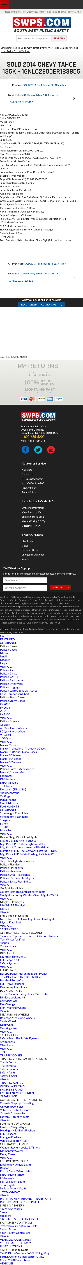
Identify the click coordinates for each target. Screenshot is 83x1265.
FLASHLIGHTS (9, 806)
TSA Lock (6, 786)
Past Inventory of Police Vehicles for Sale (55, 47)
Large (3, 663)
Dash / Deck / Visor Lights (16, 1171)
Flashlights (27, 541)
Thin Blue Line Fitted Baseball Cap (21, 977)
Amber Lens (7, 1041)
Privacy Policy (29, 487)
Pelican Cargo (8, 673)
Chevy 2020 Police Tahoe (15, 1260)
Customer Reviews (32, 525)
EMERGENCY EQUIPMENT (18, 1092)
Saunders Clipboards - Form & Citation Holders (29, 936)
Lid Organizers (9, 782)
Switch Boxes (8, 1229)
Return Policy (29, 492)
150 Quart (6, 738)
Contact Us (28, 474)
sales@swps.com (34, 478)
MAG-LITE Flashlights (14, 905)
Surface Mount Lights (13, 1188)
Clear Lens (6, 1045)
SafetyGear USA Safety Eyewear (20, 1038)
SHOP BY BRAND (11, 1089)
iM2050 (5, 704)
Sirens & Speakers (11, 1208)
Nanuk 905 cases (10, 762)
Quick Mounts (9, 803)
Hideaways (7, 1178)
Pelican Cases (8, 649)
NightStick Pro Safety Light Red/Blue (23, 844)
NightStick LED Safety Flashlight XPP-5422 (27, 854)
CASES (4, 636)
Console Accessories (13, 1113)
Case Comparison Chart (14, 693)
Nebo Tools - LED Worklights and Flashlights (27, 919)
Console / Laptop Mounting (17, 1103)
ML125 (4, 908)
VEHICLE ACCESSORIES (15, 1239)
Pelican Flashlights (11, 867)
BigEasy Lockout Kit (12, 997)
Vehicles (26, 559)
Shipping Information (33, 516)
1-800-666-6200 (35, 483)
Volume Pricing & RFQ (33, 521)
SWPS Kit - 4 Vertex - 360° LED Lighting (24, 1253)
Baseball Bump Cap (12, 980)
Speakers (5, 1215)
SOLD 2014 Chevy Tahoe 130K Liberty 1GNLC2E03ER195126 (33, 99)
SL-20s (4, 826)
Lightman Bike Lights (13, 956)
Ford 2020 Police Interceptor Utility (22, 1256)
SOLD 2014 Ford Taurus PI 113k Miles (39, 85)
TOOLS (4, 1052)
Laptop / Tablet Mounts (14, 1116)
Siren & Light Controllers (15, 1232)
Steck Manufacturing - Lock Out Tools (23, 994)
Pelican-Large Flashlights (15, 881)
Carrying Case (8, 1000)
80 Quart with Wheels (13, 731)
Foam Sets (6, 775)
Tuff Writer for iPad (12, 939)
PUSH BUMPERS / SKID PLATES (20, 1202)
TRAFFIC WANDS (11, 1082)
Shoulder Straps (9, 792)
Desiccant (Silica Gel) (13, 789)
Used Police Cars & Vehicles (15, 51)
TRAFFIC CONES (11, 1055)
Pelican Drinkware (11, 683)
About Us (27, 469)
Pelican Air (6, 670)
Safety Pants (7, 1072)
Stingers (5, 820)
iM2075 (5, 707)
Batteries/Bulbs (30, 550)
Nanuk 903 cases (10, 755)
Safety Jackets (9, 1069)
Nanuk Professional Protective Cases (23, 748)
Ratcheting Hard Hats (13, 987)
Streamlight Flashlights (14, 816)
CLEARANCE (8, 642)
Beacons (5, 1168)
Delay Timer (7, 1154)
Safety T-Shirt (8, 1075)
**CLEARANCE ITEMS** (15, 1243)
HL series (5, 830)
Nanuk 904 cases (10, 758)
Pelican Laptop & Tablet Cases (18, 690)
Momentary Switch (12, 1150)
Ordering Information (33, 507)
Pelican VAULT (9, 676)
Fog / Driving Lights (12, 1174)
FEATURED (7, 639)
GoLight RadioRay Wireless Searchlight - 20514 (29, 895)
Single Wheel (8, 1021)
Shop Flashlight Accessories (17, 861)
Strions (4, 823)
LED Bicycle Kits (10, 959)
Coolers (5, 724)
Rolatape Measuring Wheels (17, 1017)
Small (3, 656)
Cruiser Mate (8, 946)
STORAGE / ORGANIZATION (19, 1219)
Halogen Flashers (10, 1137)
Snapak (4, 942)
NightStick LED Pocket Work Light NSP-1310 (28, 850)
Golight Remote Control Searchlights (22, 891)
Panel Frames (8, 799)
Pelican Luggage (10, 687)
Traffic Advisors (10, 1191)
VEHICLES (6, 1263)
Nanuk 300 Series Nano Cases (18, 751)
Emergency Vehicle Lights (15, 1164)
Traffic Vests (8, 1062)
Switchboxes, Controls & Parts (18, 1225)
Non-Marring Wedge (13, 1007)
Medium (5, 659)
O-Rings (5, 796)
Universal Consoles (12, 1106)
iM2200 (5, 714)
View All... (6, 666)
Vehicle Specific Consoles (15, 1110)
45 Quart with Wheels (13, 728)
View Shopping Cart (32, 512)
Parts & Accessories (12, 772)
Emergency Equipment (33, 554)
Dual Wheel (7, 1024)
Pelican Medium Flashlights (17, 878)
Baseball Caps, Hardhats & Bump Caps (24, 973)
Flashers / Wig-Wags (13, 1127)
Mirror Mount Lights (13, 1181)
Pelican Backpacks (11, 680)
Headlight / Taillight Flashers (17, 1130)
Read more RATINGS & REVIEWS (38, 304)
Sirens (3, 1212)
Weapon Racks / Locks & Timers (20, 1147)
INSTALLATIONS (11, 1246)
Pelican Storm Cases (12, 700)
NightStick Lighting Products (18, 840)
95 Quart (5, 734)
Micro (4, 653)
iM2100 (5, 711)
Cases (25, 545)
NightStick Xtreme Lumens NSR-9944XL (25, 847)
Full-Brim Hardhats (12, 983)
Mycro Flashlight (10, 922)
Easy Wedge (7, 1004)
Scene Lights (7, 1185)
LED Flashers (8, 1133)
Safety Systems (9, 963)
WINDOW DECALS (12, 1086)
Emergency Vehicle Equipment (16, 47)
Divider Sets (7, 779)
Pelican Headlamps (12, 871)
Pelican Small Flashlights (15, 874)
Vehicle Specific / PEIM (14, 1140)
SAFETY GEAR (9, 929)
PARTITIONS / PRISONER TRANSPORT (25, 1198)
